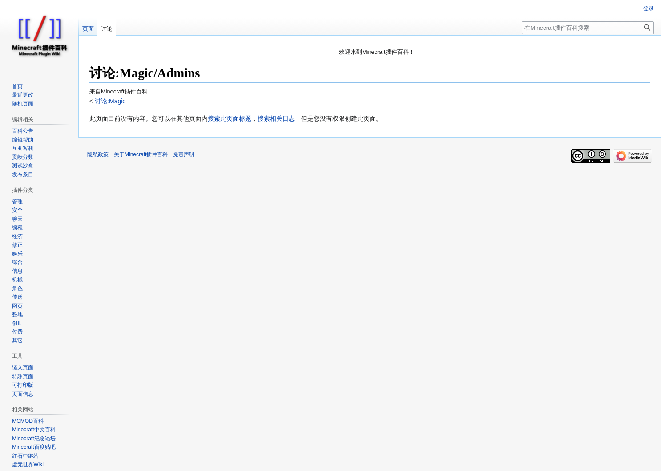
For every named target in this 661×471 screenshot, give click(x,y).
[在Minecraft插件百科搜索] (588, 27)
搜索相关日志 (276, 118)
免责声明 (183, 154)
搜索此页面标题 (229, 118)
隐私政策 (98, 154)
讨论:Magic (109, 101)
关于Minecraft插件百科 (141, 154)
